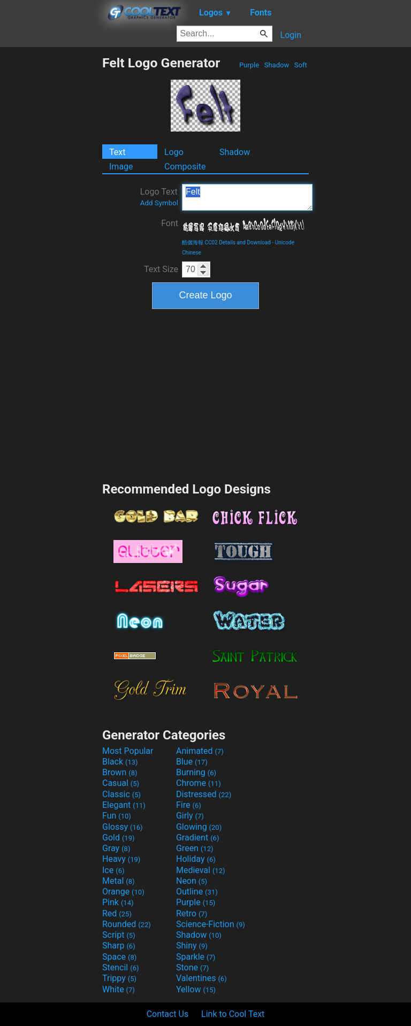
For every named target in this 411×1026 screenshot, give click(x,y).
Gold (118, 837)
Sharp (118, 945)
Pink (118, 902)
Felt (247, 197)
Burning (196, 772)
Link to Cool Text (232, 1014)
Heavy (121, 859)
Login (290, 35)
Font (169, 223)
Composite (185, 166)
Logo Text (159, 197)
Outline (197, 891)
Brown (119, 772)
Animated (200, 751)
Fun (116, 816)
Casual (120, 783)
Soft (301, 65)
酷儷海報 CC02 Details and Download (226, 242)
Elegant (124, 805)
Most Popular (128, 751)
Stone (192, 967)
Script (118, 935)
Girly (190, 816)
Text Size (161, 269)
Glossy (122, 827)
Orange (123, 891)
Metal (118, 881)
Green (195, 848)
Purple (249, 65)
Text (117, 152)
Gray (116, 848)
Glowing (199, 827)
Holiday (196, 859)
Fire (188, 805)
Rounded (126, 924)
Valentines (201, 978)
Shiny (192, 945)
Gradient (197, 837)
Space (119, 957)
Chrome (198, 783)
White (118, 989)
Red (117, 913)
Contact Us (168, 1014)
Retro (191, 913)
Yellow (196, 989)
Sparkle (195, 957)
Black (120, 762)
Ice (113, 870)
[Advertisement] (51, 215)
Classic (121, 794)
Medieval (200, 870)
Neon (191, 881)
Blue (192, 762)
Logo (174, 152)
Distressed (203, 794)
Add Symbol (159, 203)
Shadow (276, 65)
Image (121, 166)
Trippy (119, 978)
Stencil (120, 967)
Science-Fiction (210, 924)
